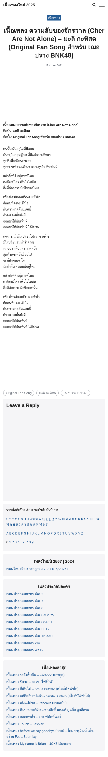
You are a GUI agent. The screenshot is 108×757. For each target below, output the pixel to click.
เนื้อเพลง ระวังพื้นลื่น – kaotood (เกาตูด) (35, 675)
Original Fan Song (19, 393)
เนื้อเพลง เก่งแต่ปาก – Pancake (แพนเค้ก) (36, 702)
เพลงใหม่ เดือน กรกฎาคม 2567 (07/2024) (37, 569)
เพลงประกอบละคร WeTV (25, 649)
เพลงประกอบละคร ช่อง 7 (24, 601)
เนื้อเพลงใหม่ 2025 (19, 5)
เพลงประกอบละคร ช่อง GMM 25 (30, 614)
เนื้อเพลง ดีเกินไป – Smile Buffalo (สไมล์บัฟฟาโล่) (42, 689)
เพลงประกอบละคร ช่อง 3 (24, 594)
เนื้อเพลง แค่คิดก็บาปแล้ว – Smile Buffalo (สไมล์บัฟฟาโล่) (48, 696)
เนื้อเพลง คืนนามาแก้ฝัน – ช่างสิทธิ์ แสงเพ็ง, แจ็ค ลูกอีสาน (47, 710)
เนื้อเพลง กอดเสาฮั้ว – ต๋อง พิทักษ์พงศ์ (33, 716)
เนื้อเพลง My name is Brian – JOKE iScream (38, 743)
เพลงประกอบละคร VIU (23, 642)
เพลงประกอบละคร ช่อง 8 (24, 608)
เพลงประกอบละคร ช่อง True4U (29, 635)
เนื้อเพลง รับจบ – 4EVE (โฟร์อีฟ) (29, 681)
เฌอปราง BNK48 (75, 393)
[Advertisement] (54, 95)
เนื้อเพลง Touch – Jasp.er (25, 723)
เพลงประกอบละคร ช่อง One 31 (29, 622)
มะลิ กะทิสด (47, 393)
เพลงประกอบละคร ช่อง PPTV (27, 628)
